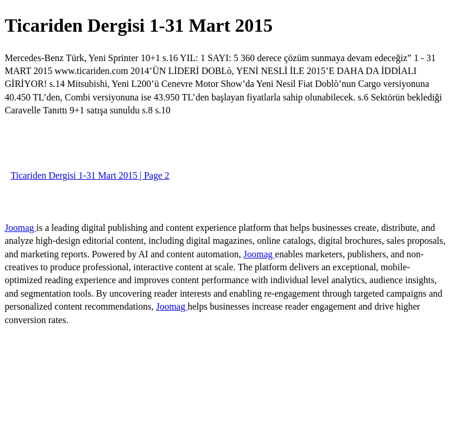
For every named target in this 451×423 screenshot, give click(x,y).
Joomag (20, 228)
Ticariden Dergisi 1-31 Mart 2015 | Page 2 (90, 175)
